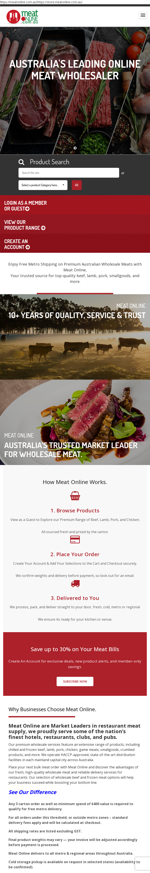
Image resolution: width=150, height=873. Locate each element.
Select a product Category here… (43, 185)
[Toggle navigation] (143, 15)
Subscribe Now (75, 681)
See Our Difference (32, 791)
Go (77, 185)
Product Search (44, 161)
